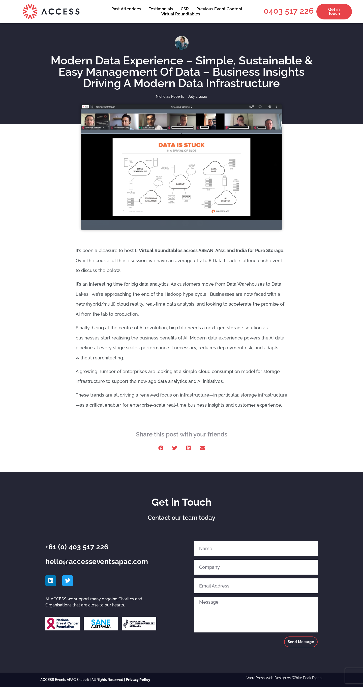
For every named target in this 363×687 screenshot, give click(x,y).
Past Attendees (126, 9)
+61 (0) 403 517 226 (76, 547)
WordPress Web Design (266, 678)
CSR (185, 9)
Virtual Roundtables (180, 14)
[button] (160, 448)
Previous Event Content (219, 9)
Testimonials (161, 9)
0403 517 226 (289, 10)
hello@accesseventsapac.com (96, 561)
